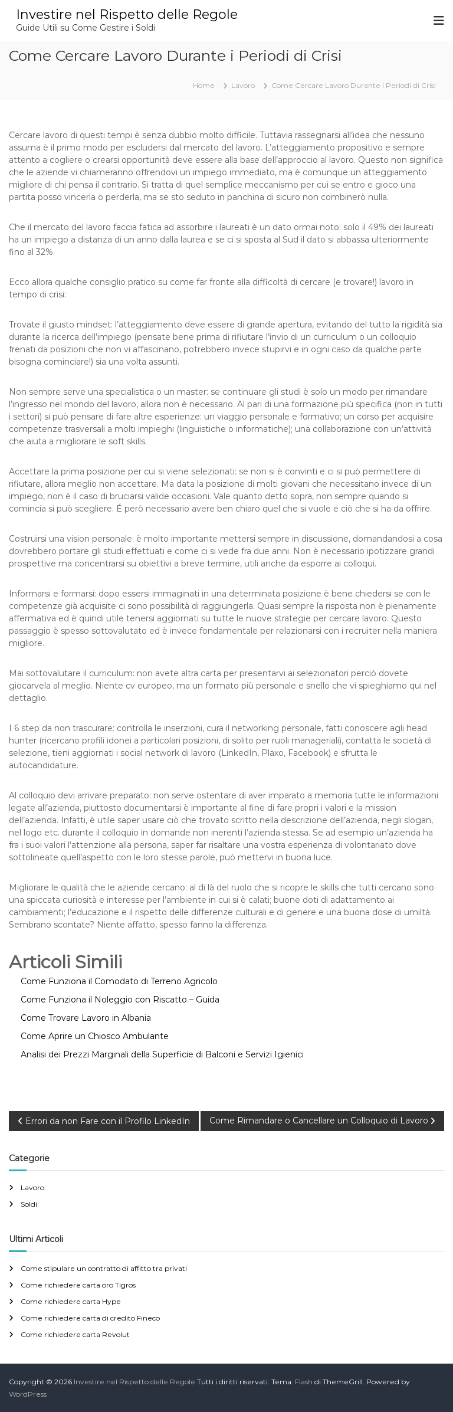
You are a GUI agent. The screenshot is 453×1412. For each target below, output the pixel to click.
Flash (304, 1381)
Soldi (29, 1204)
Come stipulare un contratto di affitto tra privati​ (104, 1268)
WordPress (28, 1394)
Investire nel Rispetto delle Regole (127, 14)
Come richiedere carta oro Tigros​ (78, 1284)
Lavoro (243, 85)
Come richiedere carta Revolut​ (75, 1334)
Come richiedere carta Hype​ (71, 1301)
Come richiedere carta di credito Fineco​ (90, 1317)
